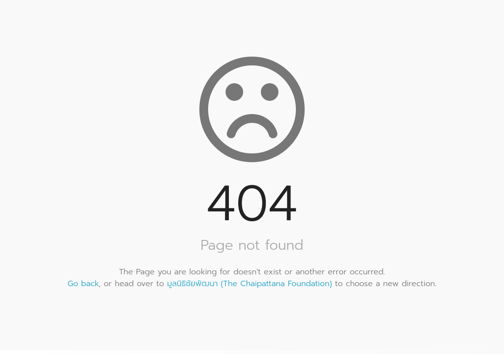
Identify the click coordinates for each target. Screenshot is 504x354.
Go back (82, 284)
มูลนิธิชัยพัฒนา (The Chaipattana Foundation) (249, 284)
